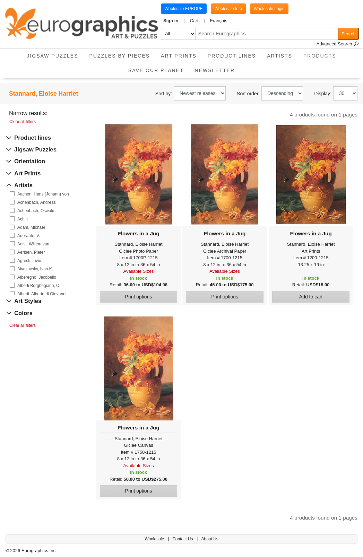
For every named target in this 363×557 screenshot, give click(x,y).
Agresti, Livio (29, 260)
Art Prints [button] (179, 56)
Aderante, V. (28, 235)
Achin (22, 219)
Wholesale (155, 539)
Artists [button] (279, 56)
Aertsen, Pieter (31, 252)
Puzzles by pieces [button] (119, 56)
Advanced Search (338, 43)
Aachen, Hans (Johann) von (43, 194)
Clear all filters (22, 121)
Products (322, 54)
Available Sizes (138, 271)
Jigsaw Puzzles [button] (52, 56)
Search (349, 33)
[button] (174, 20)
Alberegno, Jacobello (36, 277)
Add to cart (311, 296)
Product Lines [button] (232, 56)
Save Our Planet (156, 70)
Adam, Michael (31, 227)
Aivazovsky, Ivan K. (35, 269)
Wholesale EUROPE (184, 8)
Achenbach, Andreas (36, 202)
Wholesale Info (228, 8)
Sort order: (248, 93)
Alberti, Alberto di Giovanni (41, 293)
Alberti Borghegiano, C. (38, 285)
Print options (138, 296)
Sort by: (163, 93)
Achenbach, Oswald (35, 210)
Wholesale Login (269, 8)
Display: (322, 93)
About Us (209, 539)
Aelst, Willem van (33, 244)
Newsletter (215, 70)
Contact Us (183, 539)
